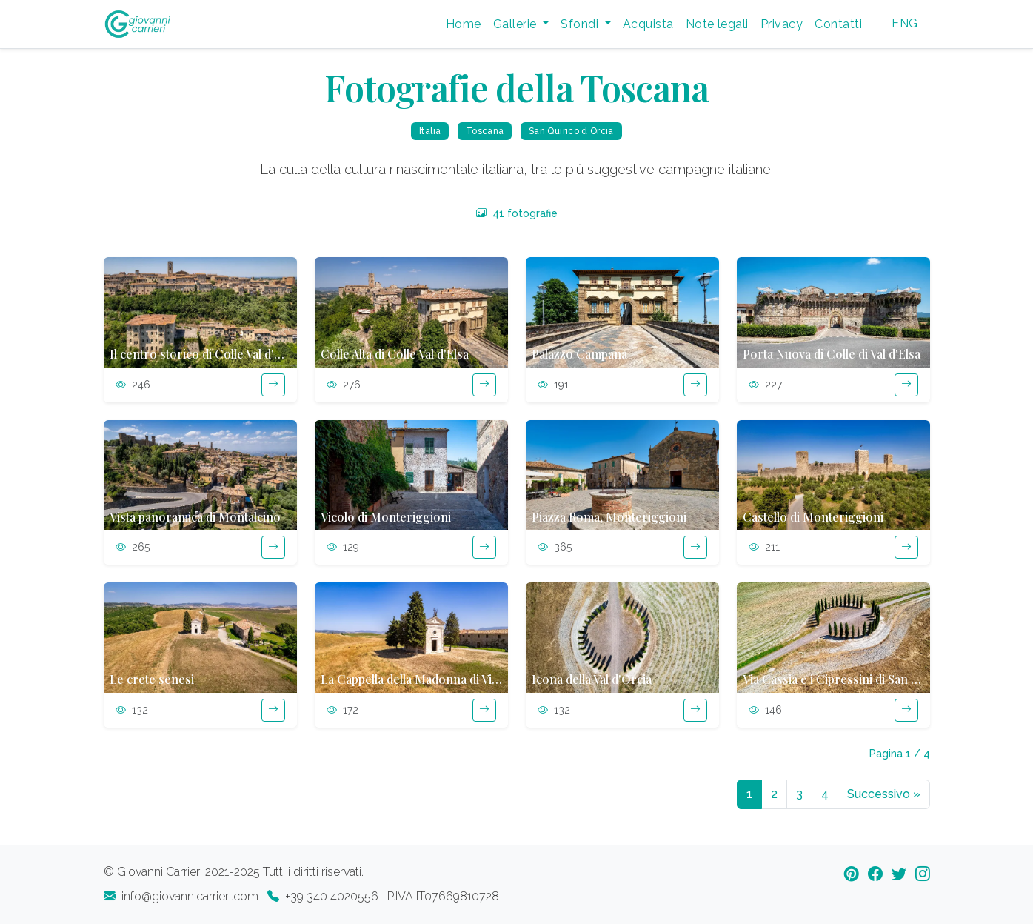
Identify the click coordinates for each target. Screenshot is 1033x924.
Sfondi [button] (581, 24)
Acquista (648, 24)
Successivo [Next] (883, 794)
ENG (904, 23)
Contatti (838, 24)
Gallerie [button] (516, 24)
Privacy (781, 24)
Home (463, 24)
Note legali (717, 24)
